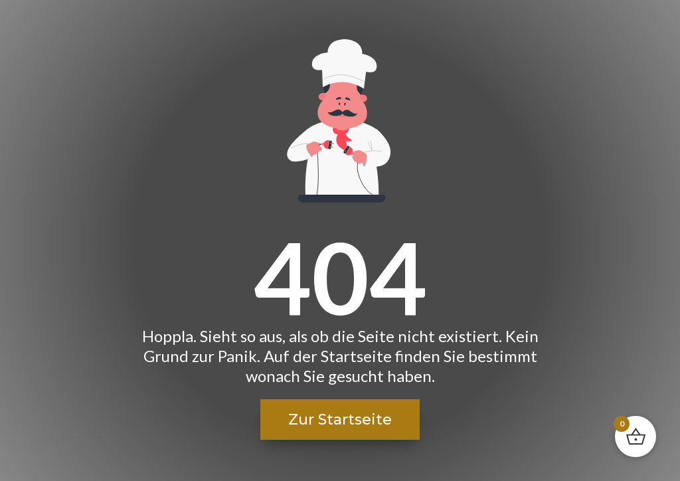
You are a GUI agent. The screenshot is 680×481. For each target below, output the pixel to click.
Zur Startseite (340, 420)
